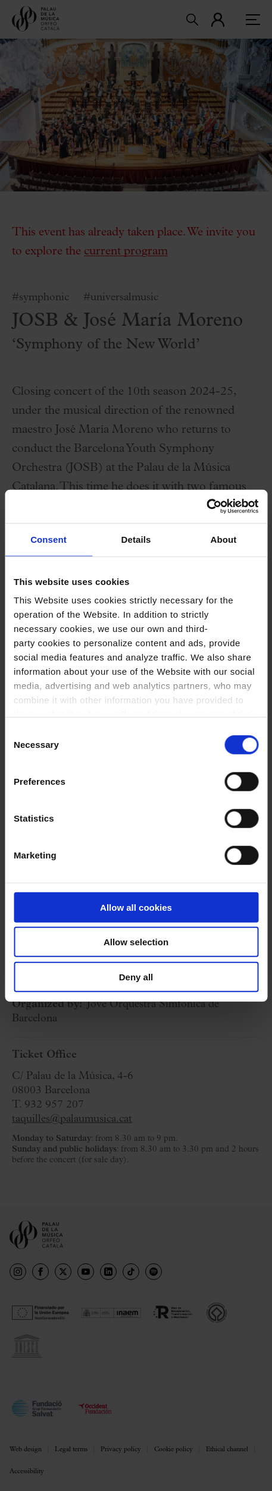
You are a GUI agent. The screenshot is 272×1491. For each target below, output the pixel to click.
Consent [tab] (48, 539)
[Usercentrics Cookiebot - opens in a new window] (206, 506)
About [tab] (224, 539)
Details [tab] (136, 539)
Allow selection (136, 942)
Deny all (136, 976)
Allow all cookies (136, 907)
